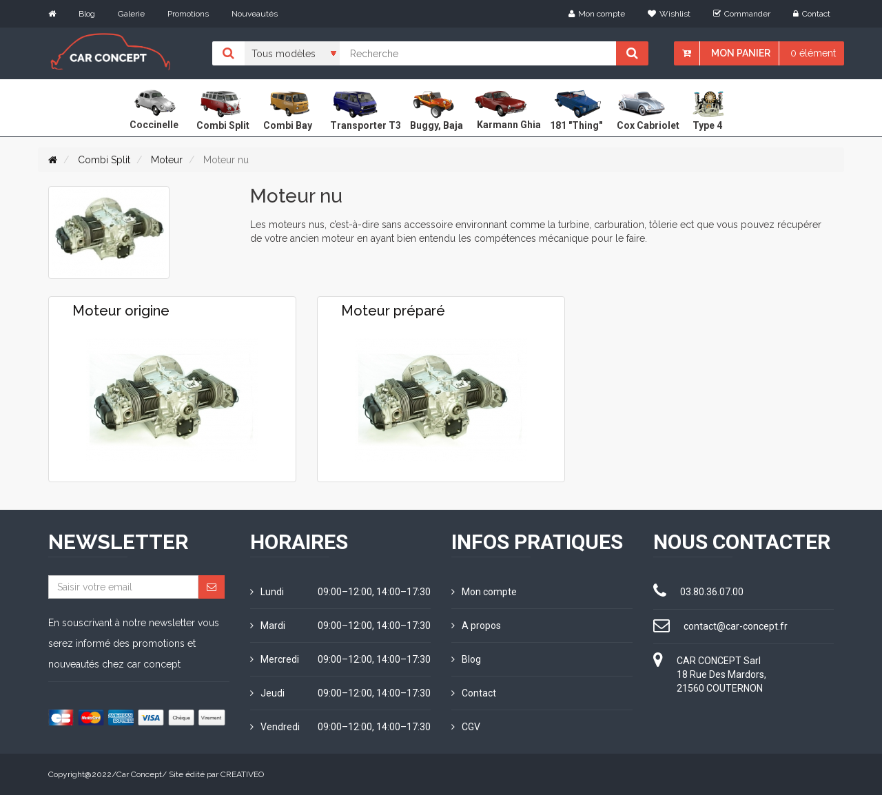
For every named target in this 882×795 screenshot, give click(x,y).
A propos (476, 625)
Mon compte (596, 14)
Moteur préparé (393, 310)
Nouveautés (255, 14)
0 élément (813, 53)
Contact (811, 14)
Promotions (188, 14)
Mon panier (740, 53)
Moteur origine (121, 310)
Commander (741, 14)
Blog (87, 14)
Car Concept (139, 774)
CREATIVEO (242, 774)
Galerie (131, 14)
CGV (465, 726)
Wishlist (669, 14)
